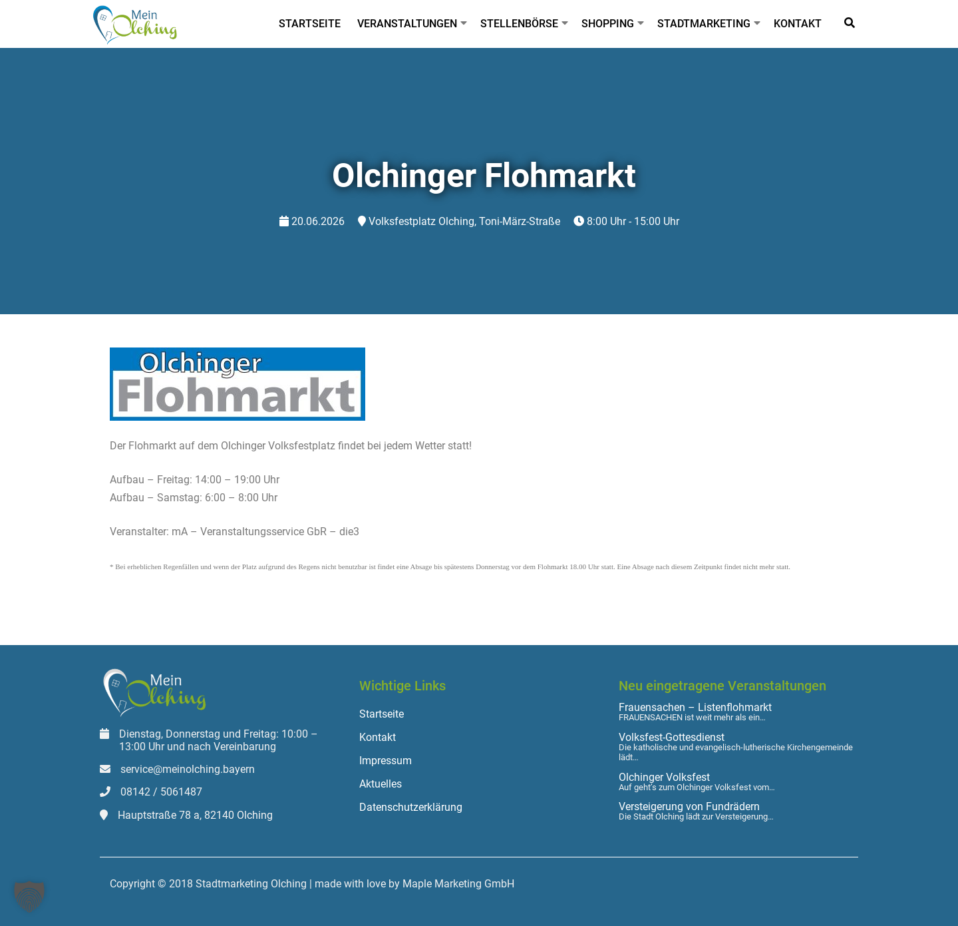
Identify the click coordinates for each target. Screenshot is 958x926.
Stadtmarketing (703, 23)
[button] (29, 896)
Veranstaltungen (407, 23)
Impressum (385, 760)
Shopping (607, 23)
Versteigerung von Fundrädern (689, 807)
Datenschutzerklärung (410, 807)
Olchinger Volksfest (664, 777)
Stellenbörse (519, 23)
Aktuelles (380, 784)
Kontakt (798, 23)
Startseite (310, 23)
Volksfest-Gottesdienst (671, 737)
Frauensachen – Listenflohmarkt (695, 707)
